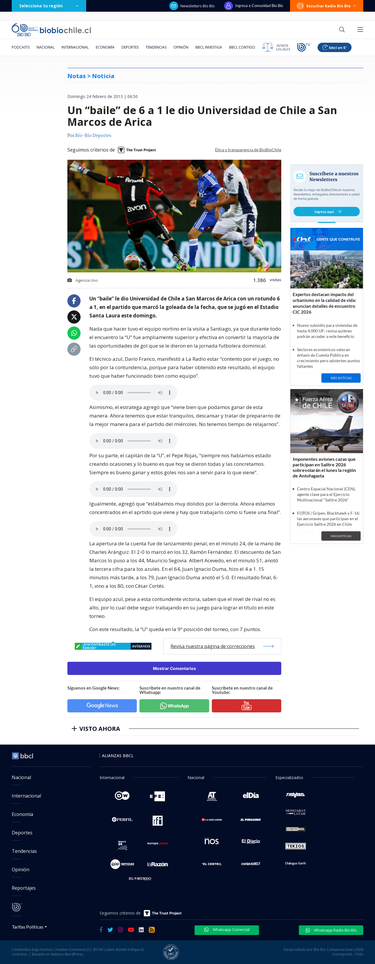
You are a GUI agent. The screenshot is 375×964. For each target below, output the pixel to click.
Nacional (45, 47)
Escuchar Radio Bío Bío (327, 5)
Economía (105, 47)
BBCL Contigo (242, 47)
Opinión (180, 47)
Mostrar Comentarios (174, 668)
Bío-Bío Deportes (93, 135)
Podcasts (21, 47)
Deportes (130, 47)
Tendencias (156, 47)
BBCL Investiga (208, 47)
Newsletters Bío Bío (192, 5)
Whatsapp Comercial (227, 929)
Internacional (75, 47)
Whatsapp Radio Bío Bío (331, 930)
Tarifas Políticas (27, 926)
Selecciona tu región (49, 5)
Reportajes (24, 888)
